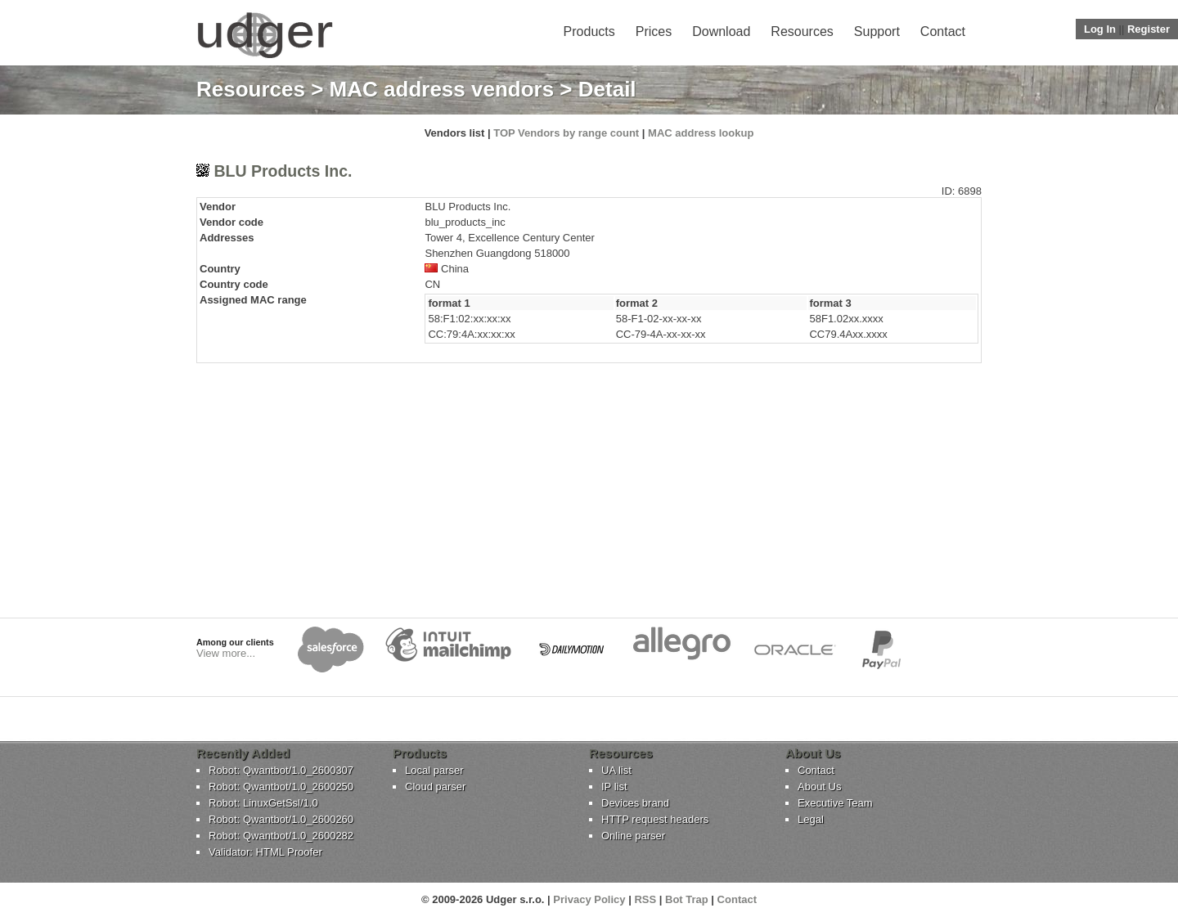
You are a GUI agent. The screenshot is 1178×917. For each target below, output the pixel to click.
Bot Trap (686, 899)
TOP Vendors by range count (566, 133)
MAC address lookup (700, 133)
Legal (811, 819)
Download (721, 31)
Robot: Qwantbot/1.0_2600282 (281, 835)
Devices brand (635, 803)
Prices (654, 31)
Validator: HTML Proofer (265, 852)
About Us (819, 786)
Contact (942, 31)
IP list (614, 786)
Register (1148, 29)
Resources (802, 31)
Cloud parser (435, 786)
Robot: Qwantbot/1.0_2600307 (281, 770)
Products (589, 31)
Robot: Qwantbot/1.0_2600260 (281, 819)
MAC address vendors (442, 89)
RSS (645, 899)
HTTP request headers (654, 819)
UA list (616, 770)
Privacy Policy (589, 899)
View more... (225, 653)
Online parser (633, 835)
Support (877, 31)
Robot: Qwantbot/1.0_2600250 (281, 786)
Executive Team (835, 803)
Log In (1100, 29)
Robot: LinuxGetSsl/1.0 (263, 803)
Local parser (434, 770)
